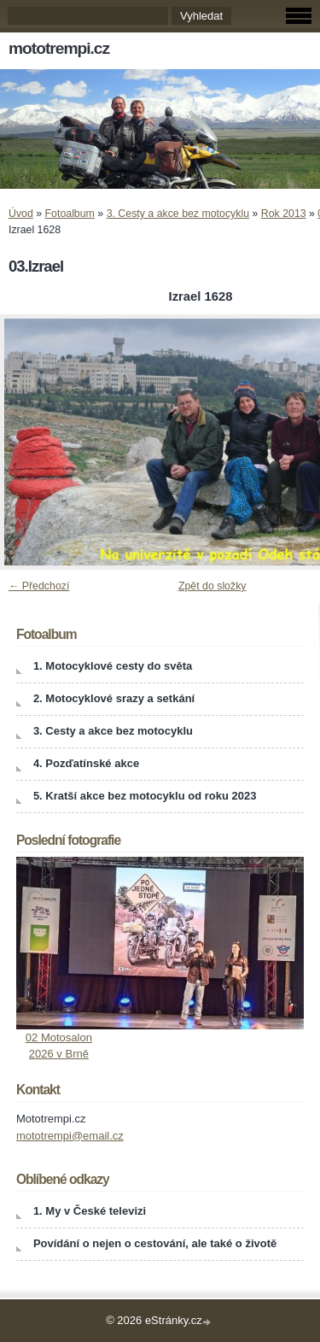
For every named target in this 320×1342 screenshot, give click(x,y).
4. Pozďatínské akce (86, 763)
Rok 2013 (283, 214)
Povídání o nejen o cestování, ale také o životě (154, 1243)
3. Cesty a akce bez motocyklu (178, 214)
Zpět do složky (212, 586)
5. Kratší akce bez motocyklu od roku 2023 (145, 795)
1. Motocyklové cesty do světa (112, 665)
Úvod (21, 214)
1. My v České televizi (89, 1210)
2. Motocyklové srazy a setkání (114, 698)
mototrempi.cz (59, 48)
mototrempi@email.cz (70, 1135)
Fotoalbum (70, 214)
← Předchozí (39, 586)
